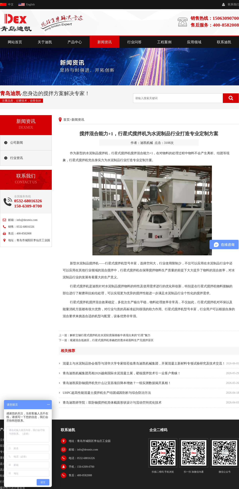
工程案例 (164, 42)
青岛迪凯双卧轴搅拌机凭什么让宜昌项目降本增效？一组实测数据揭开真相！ (117, 383)
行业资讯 (16, 158)
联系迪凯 (224, 42)
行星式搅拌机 (120, 153)
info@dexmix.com (27, 219)
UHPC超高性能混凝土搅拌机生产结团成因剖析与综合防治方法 (107, 392)
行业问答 (134, 42)
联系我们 (233, 4)
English (30, 4)
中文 (11, 4)
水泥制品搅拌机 (87, 263)
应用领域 (194, 42)
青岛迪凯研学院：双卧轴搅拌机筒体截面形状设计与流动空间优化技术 (112, 402)
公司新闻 (16, 142)
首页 (66, 119)
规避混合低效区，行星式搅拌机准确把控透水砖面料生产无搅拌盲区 (112, 340)
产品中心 (75, 42)
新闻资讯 (104, 42)
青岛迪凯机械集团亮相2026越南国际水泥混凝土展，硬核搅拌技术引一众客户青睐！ (122, 373)
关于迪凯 (45, 42)
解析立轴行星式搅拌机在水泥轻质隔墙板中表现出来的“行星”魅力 (110, 335)
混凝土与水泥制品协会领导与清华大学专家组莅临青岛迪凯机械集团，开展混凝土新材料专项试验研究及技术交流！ (144, 363)
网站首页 (15, 42)
